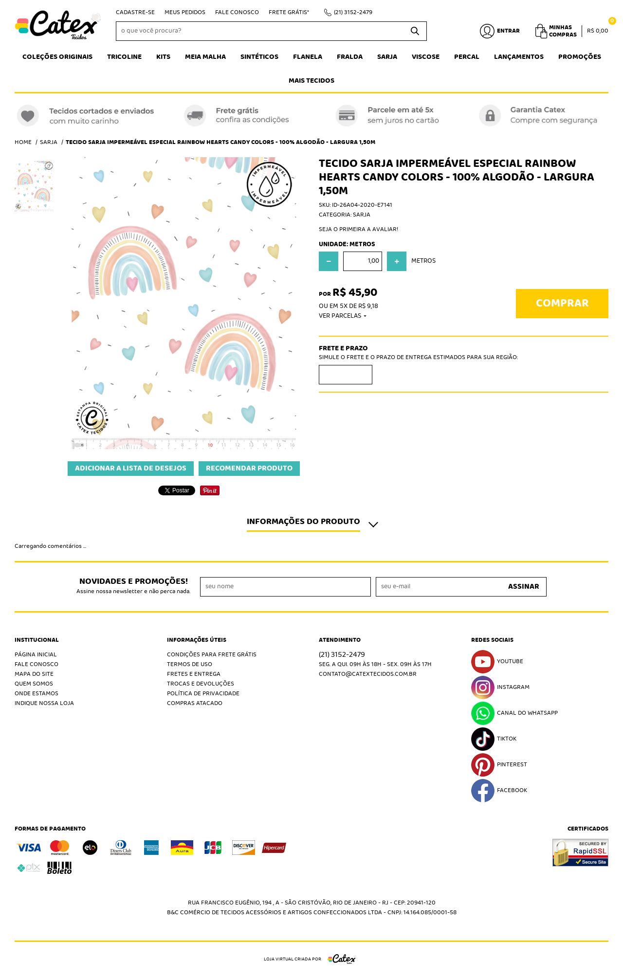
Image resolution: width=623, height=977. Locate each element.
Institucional (37, 640)
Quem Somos (34, 683)
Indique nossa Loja (44, 703)
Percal (466, 57)
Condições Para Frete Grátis (212, 654)
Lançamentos (519, 57)
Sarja (387, 57)
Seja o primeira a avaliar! (358, 229)
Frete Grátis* (289, 12)
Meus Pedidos (185, 12)
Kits (163, 57)
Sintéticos (259, 57)
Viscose (426, 57)
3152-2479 (353, 12)
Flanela (307, 57)
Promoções (579, 57)
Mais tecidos (311, 81)
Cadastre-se (135, 12)
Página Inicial (36, 654)
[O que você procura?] (415, 31)
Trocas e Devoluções (200, 683)
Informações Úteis (196, 640)
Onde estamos (36, 693)
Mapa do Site (34, 674)
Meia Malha (205, 57)
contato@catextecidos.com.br (368, 674)
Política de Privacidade (203, 693)
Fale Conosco (237, 12)
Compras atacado (194, 703)
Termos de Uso (189, 664)
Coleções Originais (57, 57)
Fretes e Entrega (193, 674)
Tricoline (124, 57)
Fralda (350, 57)
